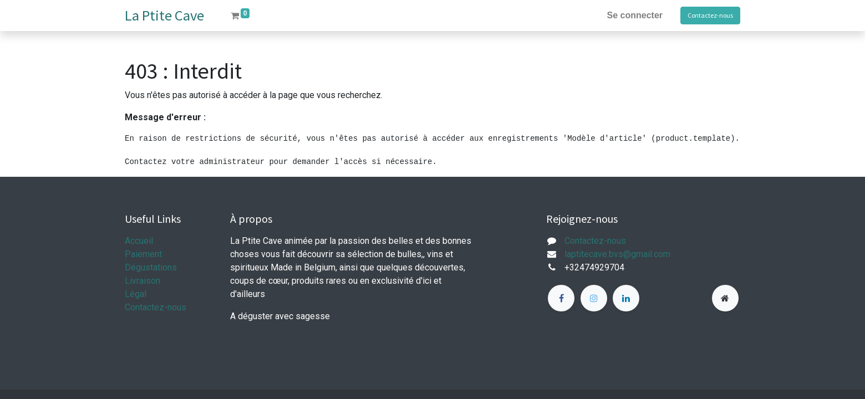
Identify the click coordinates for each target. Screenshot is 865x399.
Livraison (142, 280)
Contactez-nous (710, 15)
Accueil (139, 241)
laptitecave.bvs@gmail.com (617, 254)
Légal (135, 294)
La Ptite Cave (164, 15)
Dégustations (151, 267)
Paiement (143, 254)
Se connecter (635, 15)
